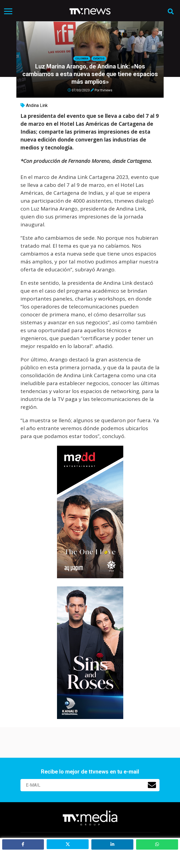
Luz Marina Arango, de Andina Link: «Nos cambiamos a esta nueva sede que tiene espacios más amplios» (90, 74)
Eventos (98, 58)
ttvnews (106, 90)
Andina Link (37, 105)
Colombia (81, 58)
